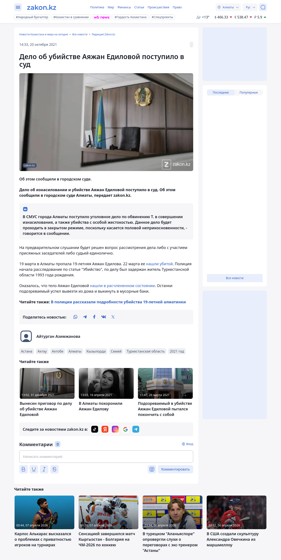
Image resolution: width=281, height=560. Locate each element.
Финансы (124, 7)
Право (177, 7)
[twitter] (113, 317)
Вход (189, 444)
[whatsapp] (75, 317)
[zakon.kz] (41, 7)
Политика (97, 7)
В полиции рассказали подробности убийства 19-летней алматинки (118, 301)
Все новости (80, 34)
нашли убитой (159, 263)
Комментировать (175, 469)
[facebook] (94, 317)
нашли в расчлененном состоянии (122, 285)
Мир (111, 7)
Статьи (139, 7)
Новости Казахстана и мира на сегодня (43, 34)
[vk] (104, 317)
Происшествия (158, 7)
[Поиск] (263, 7)
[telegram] (85, 317)
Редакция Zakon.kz (103, 34)
